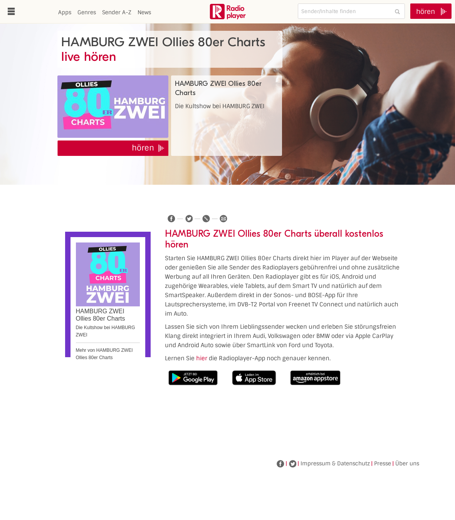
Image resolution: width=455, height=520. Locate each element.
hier (201, 358)
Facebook (280, 464)
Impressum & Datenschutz (335, 463)
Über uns (407, 463)
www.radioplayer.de (227, 11)
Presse (382, 463)
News (144, 12)
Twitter (292, 464)
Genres (86, 12)
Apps (64, 12)
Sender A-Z (116, 12)
